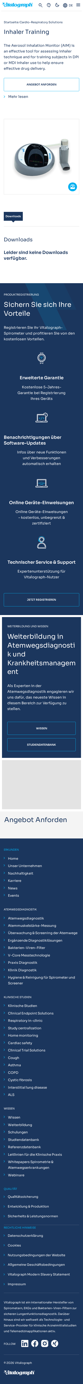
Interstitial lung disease (27, 1087)
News (12, 888)
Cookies (14, 1245)
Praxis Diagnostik (22, 962)
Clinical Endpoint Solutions (31, 1013)
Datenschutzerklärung (25, 1236)
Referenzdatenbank (24, 1147)
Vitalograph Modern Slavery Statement (39, 1275)
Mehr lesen (18, 97)
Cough (13, 1058)
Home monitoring (23, 1035)
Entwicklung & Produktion (28, 1207)
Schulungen (18, 1132)
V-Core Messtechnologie (29, 955)
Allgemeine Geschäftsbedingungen (36, 1265)
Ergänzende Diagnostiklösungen (35, 940)
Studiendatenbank (23, 1140)
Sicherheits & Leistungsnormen (33, 1216)
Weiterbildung (20, 1125)
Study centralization (24, 1028)
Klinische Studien (22, 1006)
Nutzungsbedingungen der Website (36, 1255)
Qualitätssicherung (23, 1197)
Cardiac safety (20, 1043)
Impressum (17, 1284)
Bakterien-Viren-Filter (26, 948)
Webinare (16, 1175)
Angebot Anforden (41, 84)
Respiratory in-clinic (25, 1020)
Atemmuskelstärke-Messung (32, 925)
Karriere (14, 881)
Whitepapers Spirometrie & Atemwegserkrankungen (30, 1165)
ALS (11, 1095)
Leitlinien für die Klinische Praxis (35, 1154)
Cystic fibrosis (20, 1080)
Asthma (14, 1065)
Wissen (14, 1117)
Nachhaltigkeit (20, 873)
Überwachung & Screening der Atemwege (42, 933)
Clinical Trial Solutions (26, 1050)
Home (13, 858)
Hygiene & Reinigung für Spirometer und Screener (41, 980)
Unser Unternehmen (25, 866)
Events (13, 895)
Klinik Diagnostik (22, 970)
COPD (13, 1072)
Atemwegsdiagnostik (26, 918)
